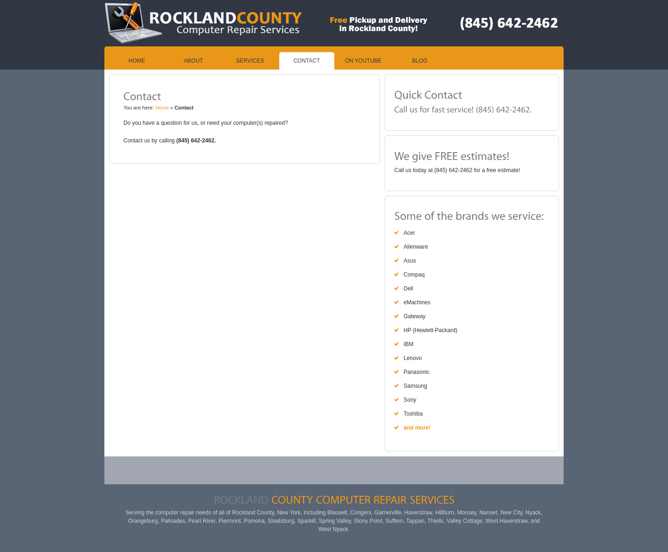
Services (250, 61)
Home (136, 61)
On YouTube (363, 61)
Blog (419, 61)
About (193, 61)
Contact (306, 61)
